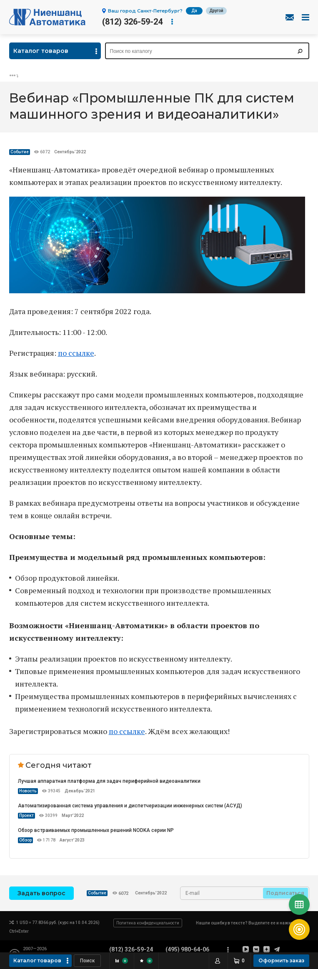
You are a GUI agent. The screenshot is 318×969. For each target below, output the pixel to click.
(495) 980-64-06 (187, 949)
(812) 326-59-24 (132, 22)
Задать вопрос (41, 893)
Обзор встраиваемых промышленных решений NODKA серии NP (96, 830)
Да (194, 10)
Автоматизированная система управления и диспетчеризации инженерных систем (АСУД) (130, 806)
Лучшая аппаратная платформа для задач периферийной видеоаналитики (109, 781)
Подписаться (285, 893)
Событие (19, 152)
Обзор (25, 840)
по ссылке (76, 353)
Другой (216, 10)
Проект (26, 815)
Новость (28, 791)
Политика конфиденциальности (147, 923)
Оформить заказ (281, 960)
